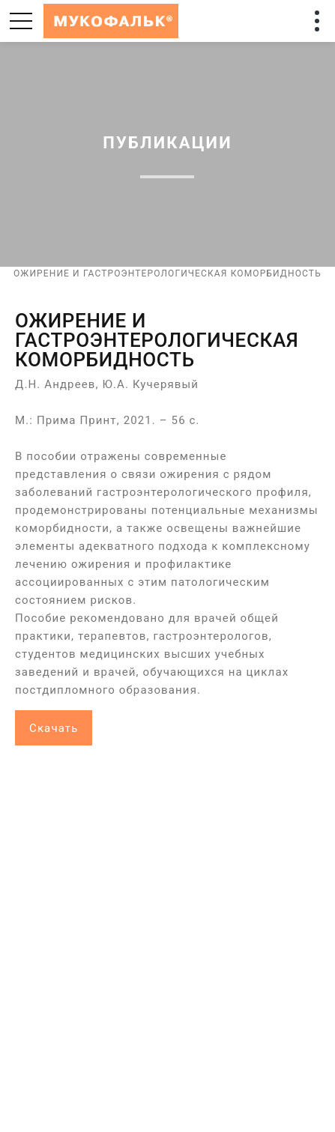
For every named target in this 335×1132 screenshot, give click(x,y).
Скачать (53, 728)
